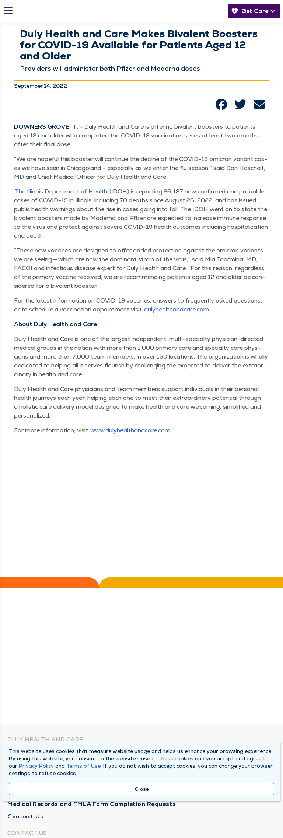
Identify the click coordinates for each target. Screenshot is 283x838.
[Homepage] (120, 11)
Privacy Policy (36, 765)
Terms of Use (83, 765)
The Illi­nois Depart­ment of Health (61, 191)
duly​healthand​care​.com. (177, 309)
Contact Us (25, 816)
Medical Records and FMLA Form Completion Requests (91, 804)
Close (141, 789)
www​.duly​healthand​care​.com (130, 430)
